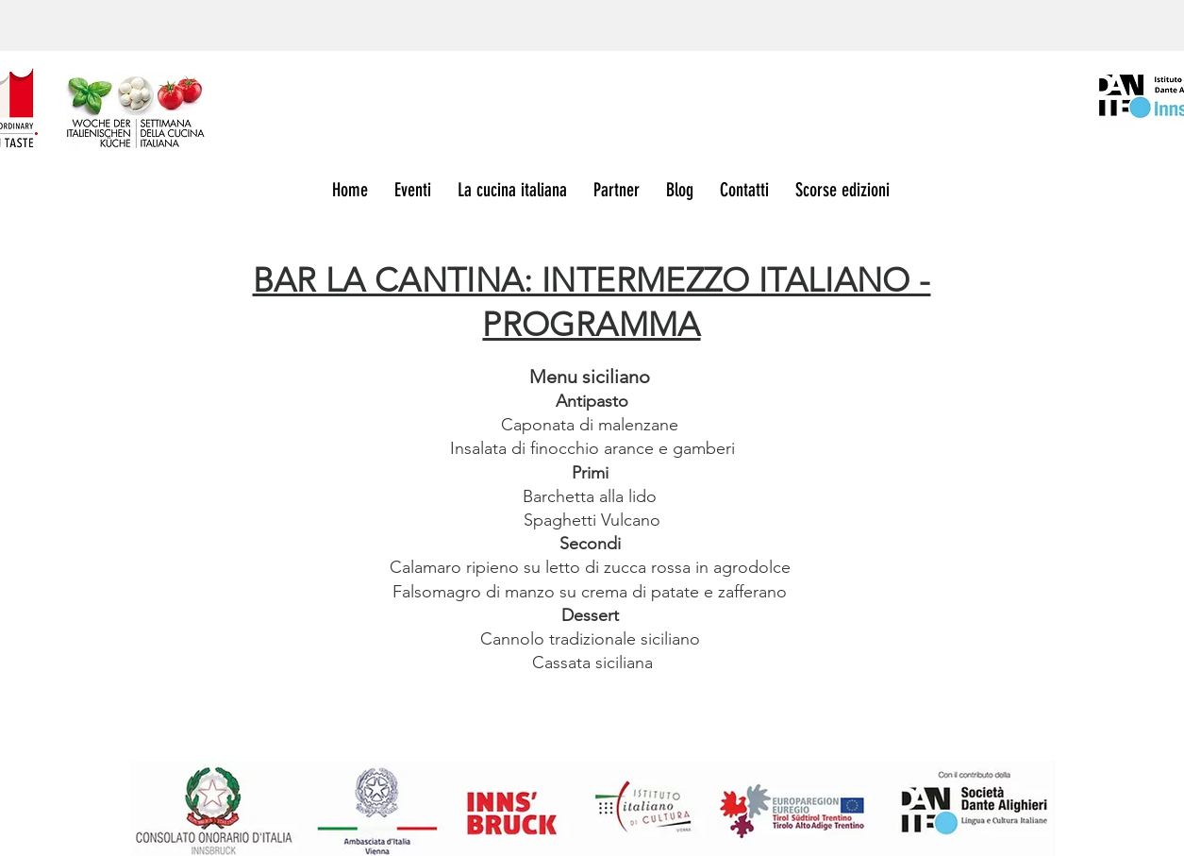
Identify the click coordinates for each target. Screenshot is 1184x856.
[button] (846, 190)
